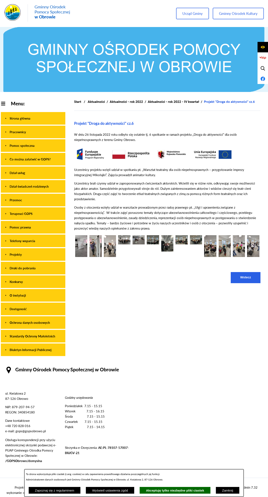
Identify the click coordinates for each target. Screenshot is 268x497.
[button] (81, 256)
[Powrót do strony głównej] (77, 101)
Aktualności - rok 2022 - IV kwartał (173, 101)
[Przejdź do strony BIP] (263, 58)
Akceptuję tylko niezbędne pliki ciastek (175, 490)
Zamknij (227, 490)
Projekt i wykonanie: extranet (20, 489)
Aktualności (96, 101)
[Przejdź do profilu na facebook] (263, 79)
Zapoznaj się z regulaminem (54, 490)
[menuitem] (33, 118)
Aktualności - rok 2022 (126, 101)
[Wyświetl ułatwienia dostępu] (263, 47)
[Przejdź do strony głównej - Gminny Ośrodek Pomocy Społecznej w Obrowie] (37, 13)
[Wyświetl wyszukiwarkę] (263, 68)
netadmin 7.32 (248, 487)
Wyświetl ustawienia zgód (110, 490)
